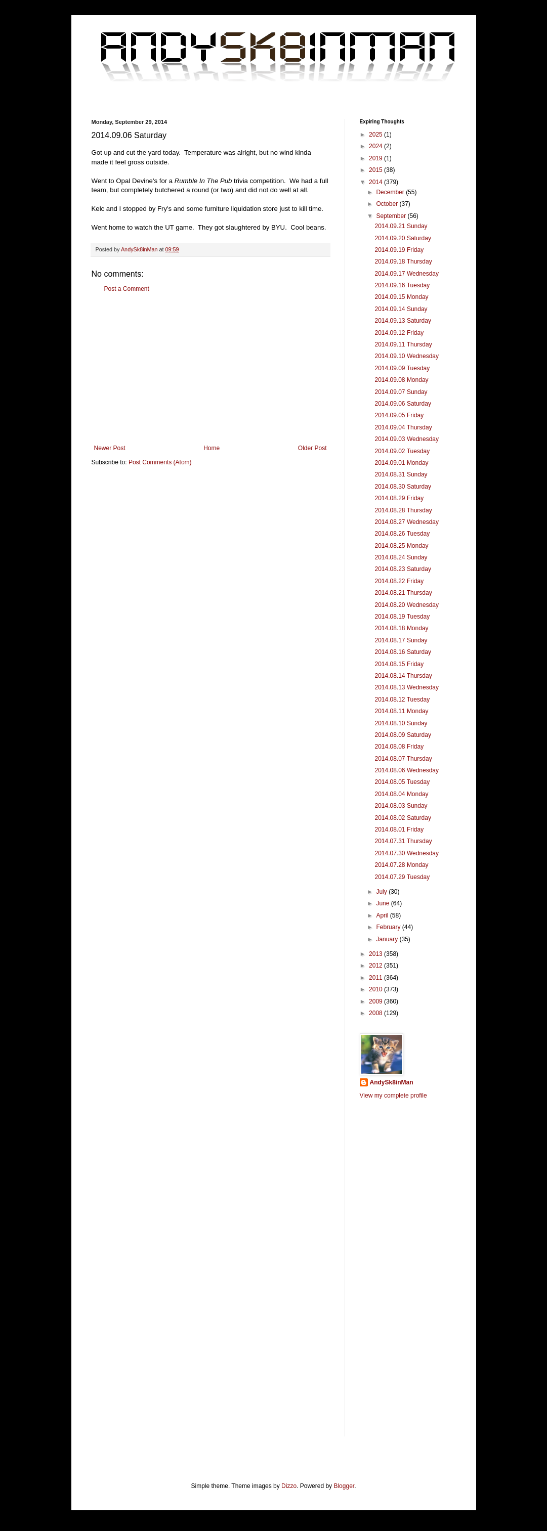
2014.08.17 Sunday (400, 640)
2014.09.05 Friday (399, 415)
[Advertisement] (210, 368)
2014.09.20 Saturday (402, 238)
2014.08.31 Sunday (400, 474)
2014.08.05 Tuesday (402, 781)
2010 (376, 989)
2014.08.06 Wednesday (406, 770)
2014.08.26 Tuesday (402, 533)
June (383, 903)
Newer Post (109, 448)
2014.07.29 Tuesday (402, 877)
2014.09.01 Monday (401, 462)
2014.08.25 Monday (401, 545)
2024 (376, 146)
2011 (376, 977)
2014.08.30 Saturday (402, 486)
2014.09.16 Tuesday (402, 285)
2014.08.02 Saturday (402, 817)
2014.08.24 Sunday (400, 557)
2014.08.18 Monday (401, 628)
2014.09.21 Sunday (400, 226)
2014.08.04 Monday (401, 794)
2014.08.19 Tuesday (402, 616)
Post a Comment (126, 288)
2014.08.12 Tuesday (402, 699)
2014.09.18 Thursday (403, 261)
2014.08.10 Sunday (400, 723)
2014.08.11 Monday (401, 711)
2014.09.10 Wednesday (406, 356)
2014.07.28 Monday (401, 864)
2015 (376, 169)
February (389, 927)
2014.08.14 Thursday (403, 675)
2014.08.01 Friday (399, 829)
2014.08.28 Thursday (403, 510)
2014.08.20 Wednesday (406, 604)
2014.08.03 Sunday (400, 805)
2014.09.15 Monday (401, 296)
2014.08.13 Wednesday (406, 687)
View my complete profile (393, 1095)
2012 (376, 965)
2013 (376, 953)
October (387, 203)
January (387, 939)
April (383, 915)
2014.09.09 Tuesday (402, 368)
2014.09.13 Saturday (402, 320)
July (382, 891)
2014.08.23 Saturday (402, 569)
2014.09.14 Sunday (400, 309)
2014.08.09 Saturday (402, 734)
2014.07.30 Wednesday (406, 853)
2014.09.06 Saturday (402, 403)
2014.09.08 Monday (401, 379)
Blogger (343, 1486)
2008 (376, 1013)
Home (211, 448)
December (391, 192)
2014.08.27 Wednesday (406, 522)
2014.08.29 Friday (399, 498)
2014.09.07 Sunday (400, 392)
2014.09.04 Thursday (403, 427)
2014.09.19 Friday (399, 249)
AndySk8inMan (391, 1082)
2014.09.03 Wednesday (406, 439)
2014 (376, 182)
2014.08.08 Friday (399, 746)
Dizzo (289, 1486)
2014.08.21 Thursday (403, 592)
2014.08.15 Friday (399, 664)
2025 (376, 134)
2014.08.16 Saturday (402, 651)
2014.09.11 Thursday (403, 344)
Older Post (312, 448)
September (391, 216)
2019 (376, 158)
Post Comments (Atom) (160, 462)
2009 (376, 1001)
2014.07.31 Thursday (403, 841)
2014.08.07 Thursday (403, 758)
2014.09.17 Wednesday (406, 273)
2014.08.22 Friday (399, 581)
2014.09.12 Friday (399, 332)
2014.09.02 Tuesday (402, 451)
